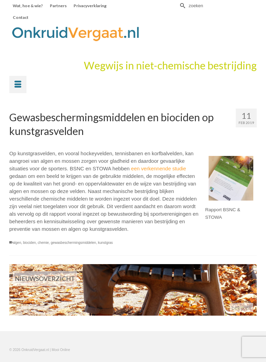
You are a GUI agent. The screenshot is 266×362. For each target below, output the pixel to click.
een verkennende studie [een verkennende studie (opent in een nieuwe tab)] (158, 168)
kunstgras (105, 243)
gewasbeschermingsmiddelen (73, 243)
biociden (29, 243)
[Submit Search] (182, 5)
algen (17, 243)
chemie (43, 243)
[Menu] (17, 84)
